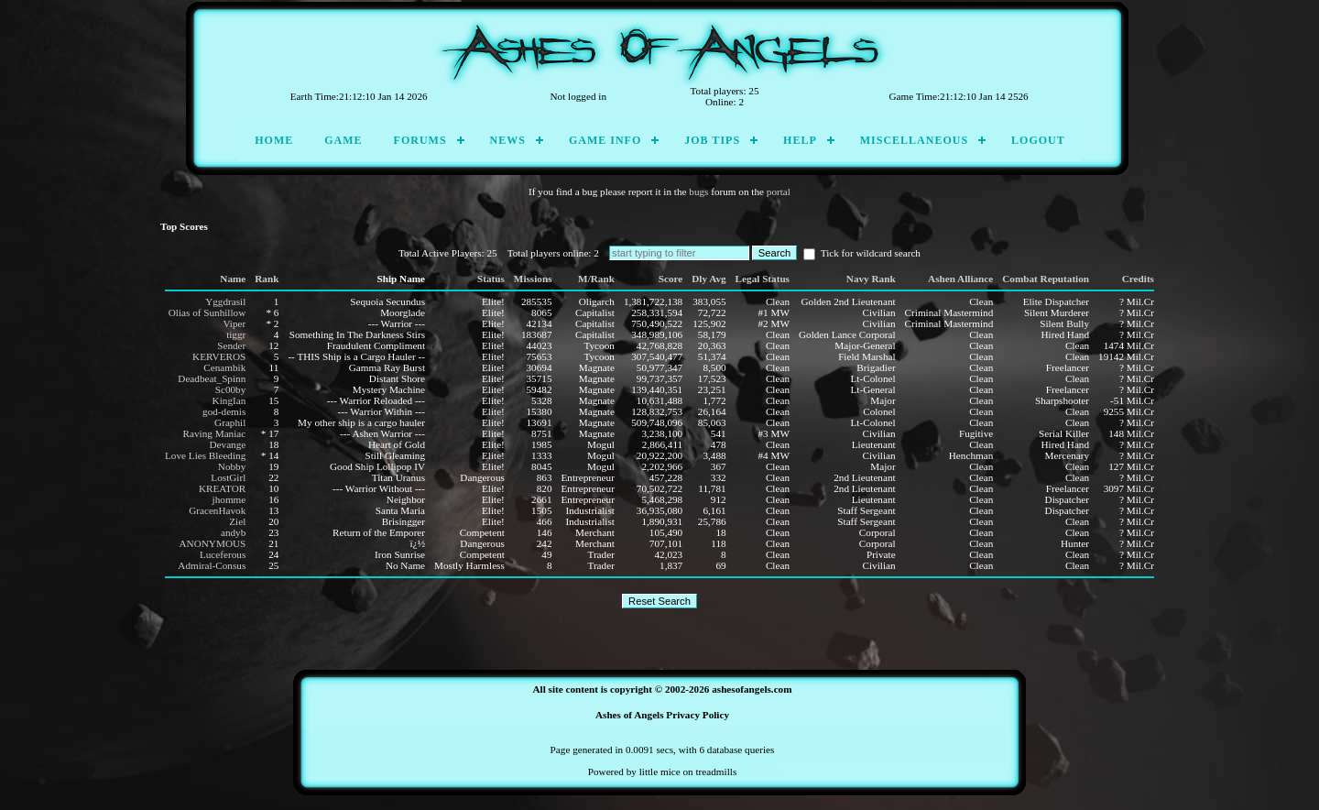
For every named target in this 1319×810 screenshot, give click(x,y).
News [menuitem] (508, 140)
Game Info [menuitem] (605, 140)
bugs (698, 191)
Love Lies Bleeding (205, 455)
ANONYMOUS (213, 543)
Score (671, 278)
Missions (533, 278)
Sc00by (230, 389)
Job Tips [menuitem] (712, 140)
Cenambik (224, 367)
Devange (228, 444)
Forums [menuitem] (420, 140)
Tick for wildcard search (862, 252)
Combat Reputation (1045, 278)
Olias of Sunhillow (207, 312)
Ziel (237, 521)
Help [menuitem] (800, 140)
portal (778, 191)
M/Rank (596, 278)
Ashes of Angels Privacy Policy (662, 714)
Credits (1138, 278)
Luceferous (222, 554)
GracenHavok (217, 510)
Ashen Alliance (960, 278)
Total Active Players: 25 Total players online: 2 (503, 252)
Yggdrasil (225, 301)
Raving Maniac (214, 433)
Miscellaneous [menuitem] (914, 140)
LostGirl (228, 477)
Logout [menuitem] (1038, 140)
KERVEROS (218, 356)
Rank (266, 278)
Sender (231, 345)
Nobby (231, 466)
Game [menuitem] (343, 140)
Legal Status (763, 278)
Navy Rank (871, 278)
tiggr (235, 334)
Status (491, 278)
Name (232, 278)
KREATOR (222, 488)
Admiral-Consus (211, 565)
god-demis (223, 411)
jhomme (229, 499)
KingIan (229, 400)
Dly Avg (708, 278)
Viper (234, 323)
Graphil (229, 422)
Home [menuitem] (274, 140)
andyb (233, 532)
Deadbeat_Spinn (211, 378)
